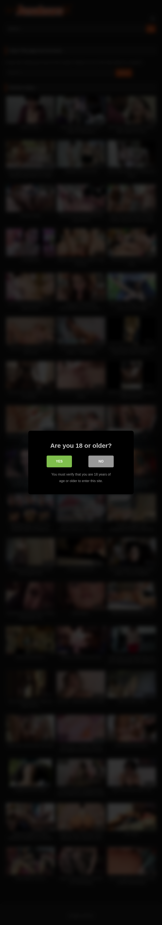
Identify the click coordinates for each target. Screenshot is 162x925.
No (101, 461)
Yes (59, 461)
